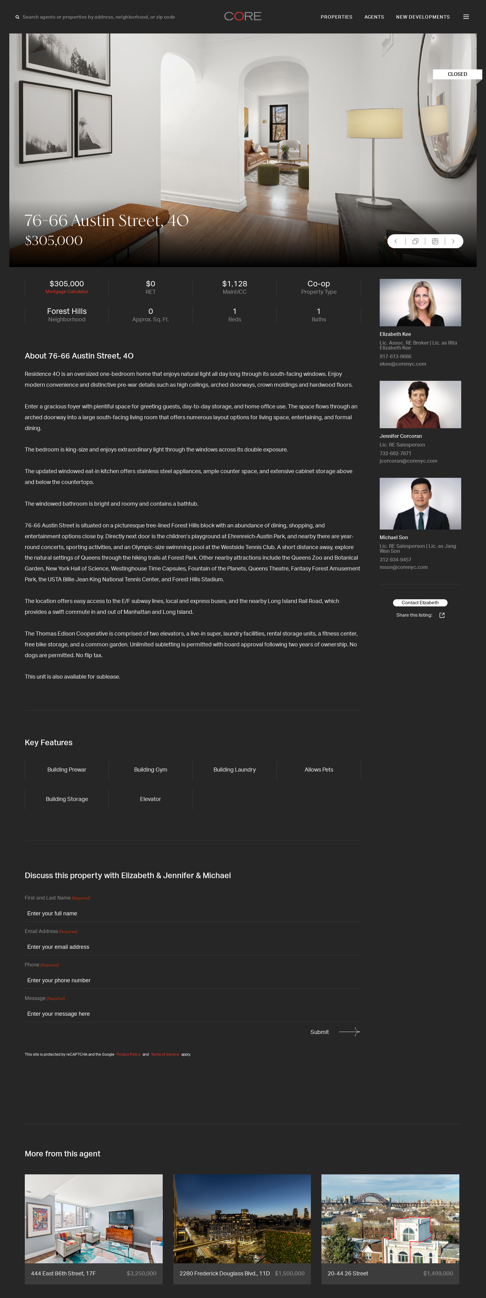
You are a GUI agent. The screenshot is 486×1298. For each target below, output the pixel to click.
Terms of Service (165, 1054)
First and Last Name (57, 898)
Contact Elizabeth (420, 603)
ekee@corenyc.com (403, 364)
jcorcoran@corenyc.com (408, 461)
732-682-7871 (395, 453)
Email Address (51, 932)
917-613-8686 (395, 356)
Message (45, 999)
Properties (337, 17)
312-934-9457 (395, 559)
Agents (375, 17)
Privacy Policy (128, 1054)
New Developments (423, 17)
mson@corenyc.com (404, 567)
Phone (42, 965)
